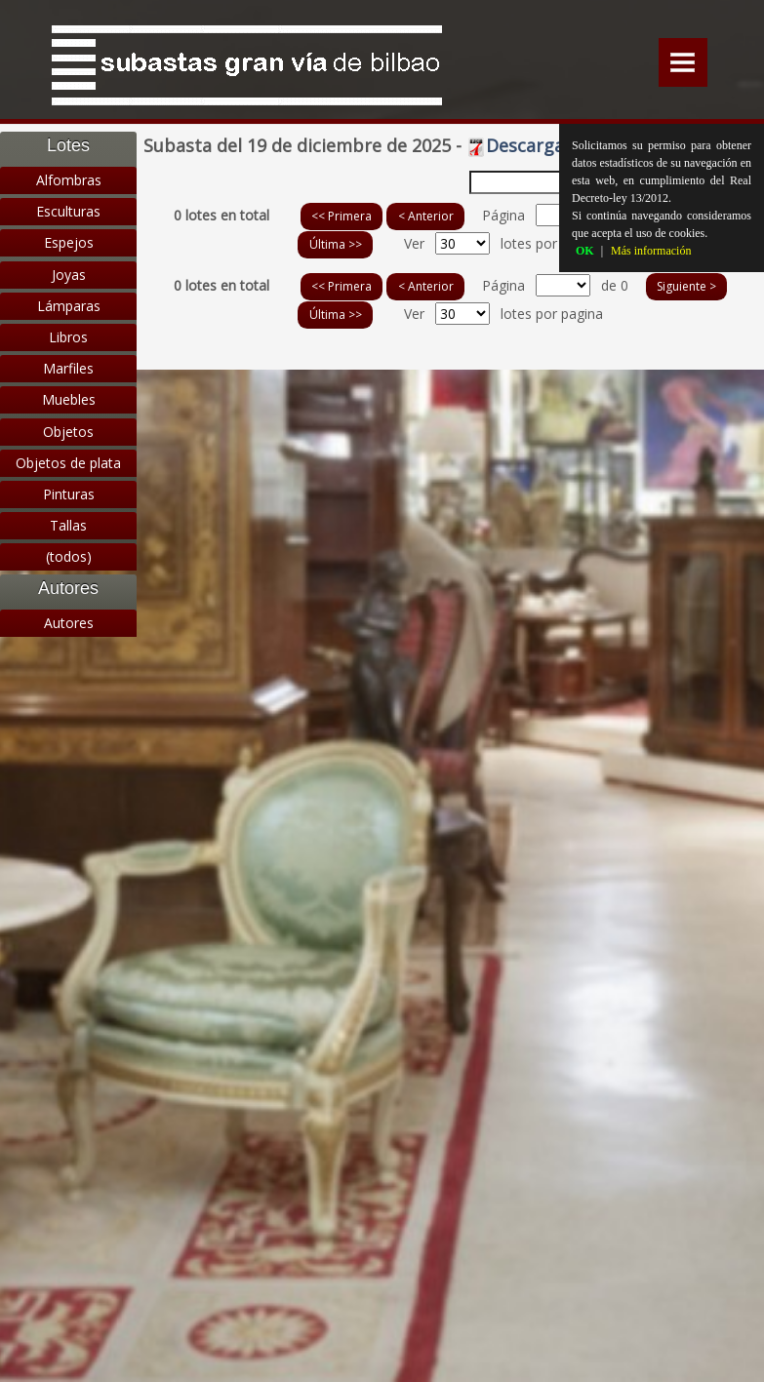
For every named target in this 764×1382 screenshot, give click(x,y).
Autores (69, 622)
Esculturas (68, 211)
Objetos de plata (68, 463)
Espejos (69, 242)
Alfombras (68, 180)
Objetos (68, 431)
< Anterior (426, 216)
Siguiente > (686, 286)
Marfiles (68, 368)
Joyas (69, 274)
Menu (683, 62)
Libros (68, 337)
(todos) (69, 556)
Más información (651, 250)
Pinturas (69, 494)
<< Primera (341, 216)
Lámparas (69, 305)
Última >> (335, 244)
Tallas (68, 525)
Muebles (69, 399)
